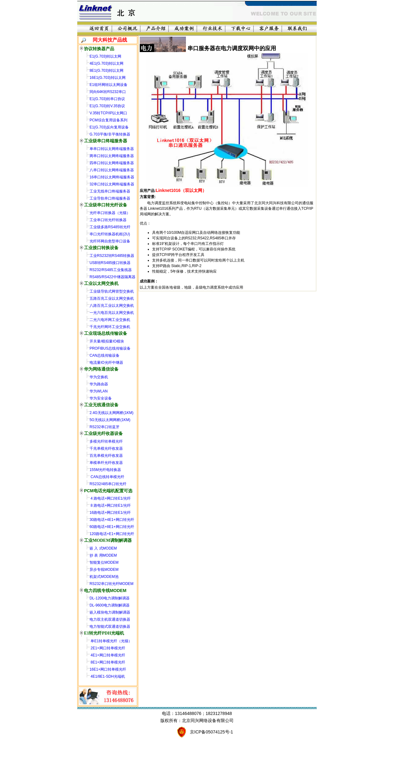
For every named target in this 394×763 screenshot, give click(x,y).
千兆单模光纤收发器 (106, 448)
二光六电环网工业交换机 (110, 320)
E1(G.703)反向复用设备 (109, 127)
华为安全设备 (101, 398)
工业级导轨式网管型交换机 (112, 291)
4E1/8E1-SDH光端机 (107, 676)
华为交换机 (99, 377)
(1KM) (125, 420)
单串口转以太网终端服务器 (112, 149)
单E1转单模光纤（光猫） (111, 641)
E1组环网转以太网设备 (108, 85)
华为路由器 (99, 384)
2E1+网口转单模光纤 (107, 648)
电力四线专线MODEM (105, 590)
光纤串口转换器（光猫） (110, 213)
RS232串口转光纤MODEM (112, 584)
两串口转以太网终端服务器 (112, 156)
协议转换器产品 (99, 48)
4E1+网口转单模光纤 (107, 655)
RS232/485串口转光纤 (108, 484)
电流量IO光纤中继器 (106, 362)
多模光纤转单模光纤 (106, 441)
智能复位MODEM (104, 562)
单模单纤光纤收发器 (106, 463)
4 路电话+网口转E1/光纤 (110, 498)
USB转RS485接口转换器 (110, 263)
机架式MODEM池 (104, 576)
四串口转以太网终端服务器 (112, 163)
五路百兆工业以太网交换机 (112, 298)
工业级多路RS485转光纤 (110, 227)
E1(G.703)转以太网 (105, 56)
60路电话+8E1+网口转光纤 (112, 527)
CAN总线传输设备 (104, 355)
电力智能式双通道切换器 (110, 626)
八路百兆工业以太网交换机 (112, 305)
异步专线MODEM (104, 569)
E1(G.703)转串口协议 (107, 99)
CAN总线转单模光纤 (107, 477)
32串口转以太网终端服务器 (112, 184)
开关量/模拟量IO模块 (107, 341)
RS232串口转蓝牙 (104, 427)
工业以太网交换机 (101, 283)
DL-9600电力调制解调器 (110, 605)
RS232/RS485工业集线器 (111, 270)
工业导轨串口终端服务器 (110, 198)
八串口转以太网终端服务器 (112, 170)
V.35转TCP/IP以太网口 (108, 113)
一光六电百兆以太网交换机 (112, 312)
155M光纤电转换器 (105, 470)
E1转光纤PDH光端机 (104, 633)
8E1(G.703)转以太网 (106, 70)
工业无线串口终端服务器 (110, 191)
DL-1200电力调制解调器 (110, 598)
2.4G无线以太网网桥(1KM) (112, 413)
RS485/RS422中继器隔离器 (112, 277)
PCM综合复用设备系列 (108, 120)
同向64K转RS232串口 (108, 92)
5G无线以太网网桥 (105, 420)
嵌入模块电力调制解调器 (110, 612)
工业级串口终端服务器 (105, 141)
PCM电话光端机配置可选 (108, 490)
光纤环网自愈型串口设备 (110, 241)
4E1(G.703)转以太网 (106, 63)
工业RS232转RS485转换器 (112, 256)
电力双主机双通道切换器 (110, 619)
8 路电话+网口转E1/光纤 (110, 505)
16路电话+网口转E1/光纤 (110, 512)
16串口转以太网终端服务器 (112, 177)
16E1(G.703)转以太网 (108, 77)
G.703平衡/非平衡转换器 (110, 134)
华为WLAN (99, 391)
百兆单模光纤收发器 (106, 455)
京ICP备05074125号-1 (211, 731)
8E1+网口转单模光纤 (107, 662)
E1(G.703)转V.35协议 (107, 106)
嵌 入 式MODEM (103, 548)
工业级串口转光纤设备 (105, 205)
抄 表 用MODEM (103, 555)
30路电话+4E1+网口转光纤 (112, 519)
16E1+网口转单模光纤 (108, 669)
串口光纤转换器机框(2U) (110, 234)
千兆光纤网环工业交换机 (110, 327)
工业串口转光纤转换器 (108, 220)
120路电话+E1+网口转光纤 (112, 534)
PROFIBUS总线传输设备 (110, 348)
